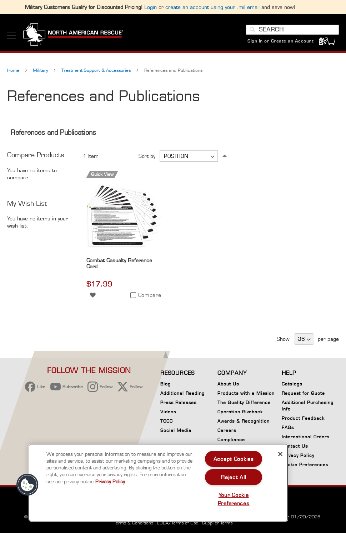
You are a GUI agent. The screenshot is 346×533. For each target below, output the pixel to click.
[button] (92, 294)
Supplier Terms (217, 522)
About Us (228, 384)
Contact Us (295, 446)
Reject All (233, 477)
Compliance (231, 439)
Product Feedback (303, 418)
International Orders (305, 436)
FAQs (288, 427)
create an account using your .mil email (212, 7)
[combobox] (292, 30)
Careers (226, 430)
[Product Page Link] (123, 252)
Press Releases (178, 402)
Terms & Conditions (133, 522)
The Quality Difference (244, 402)
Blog (165, 384)
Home (14, 70)
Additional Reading (182, 393)
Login (150, 7)
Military (41, 70)
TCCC (166, 421)
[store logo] (73, 35)
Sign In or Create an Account (280, 41)
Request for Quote (303, 393)
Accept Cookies (234, 459)
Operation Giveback (240, 411)
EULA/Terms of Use (177, 522)
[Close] (280, 454)
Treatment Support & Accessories (96, 70)
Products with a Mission (246, 393)
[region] (158, 483)
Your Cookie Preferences (234, 499)
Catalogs (292, 384)
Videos (168, 411)
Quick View (102, 174)
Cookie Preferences (305, 465)
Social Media (175, 430)
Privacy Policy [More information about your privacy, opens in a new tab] (110, 481)
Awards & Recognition (243, 421)
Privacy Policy (298, 455)
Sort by (147, 156)
